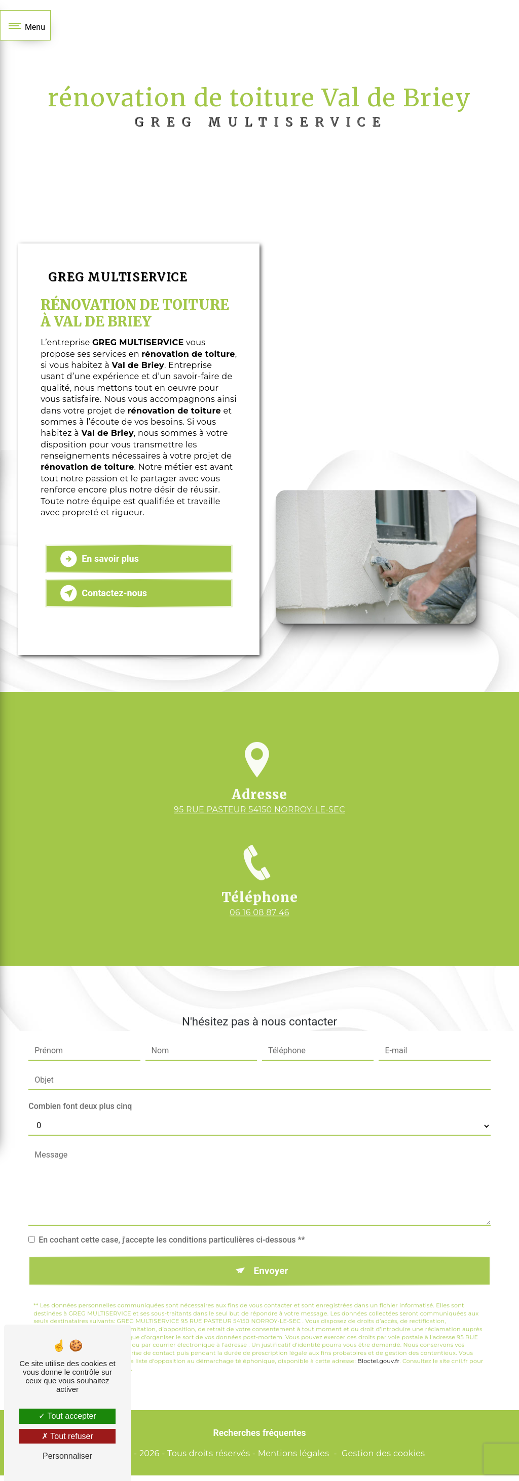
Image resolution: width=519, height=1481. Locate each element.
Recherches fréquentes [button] (259, 1438)
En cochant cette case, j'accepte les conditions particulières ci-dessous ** (172, 1231)
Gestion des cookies (383, 1458)
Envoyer (270, 1261)
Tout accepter (67, 1416)
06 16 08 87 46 (259, 931)
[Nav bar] (25, 25)
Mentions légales (293, 1458)
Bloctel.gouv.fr (378, 1352)
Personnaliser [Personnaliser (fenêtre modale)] (67, 1456)
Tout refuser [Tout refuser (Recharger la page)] (67, 1436)
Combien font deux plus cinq (80, 1097)
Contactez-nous (106, 598)
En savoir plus (102, 564)
